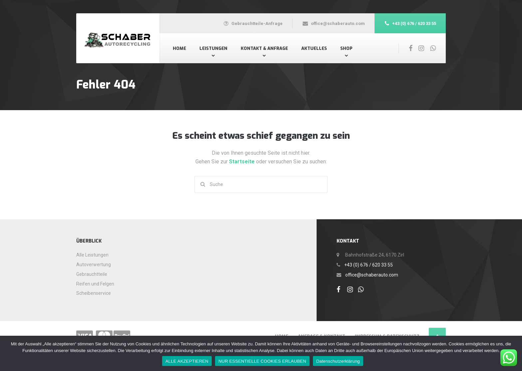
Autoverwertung (93, 264)
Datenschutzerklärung (338, 361)
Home (179, 48)
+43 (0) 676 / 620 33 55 (368, 265)
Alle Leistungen (92, 255)
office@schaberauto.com (371, 275)
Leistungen (213, 48)
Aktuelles (314, 48)
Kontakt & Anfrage (264, 48)
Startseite (242, 161)
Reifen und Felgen (95, 283)
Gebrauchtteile (91, 274)
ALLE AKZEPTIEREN (186, 361)
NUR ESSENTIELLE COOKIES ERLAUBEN (262, 361)
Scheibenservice (93, 293)
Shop (346, 48)
